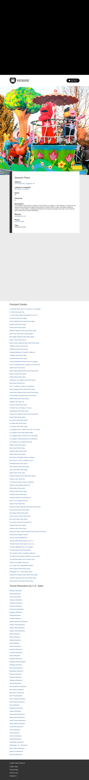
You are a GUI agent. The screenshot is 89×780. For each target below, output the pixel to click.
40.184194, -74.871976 (22, 189)
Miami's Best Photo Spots (17, 454)
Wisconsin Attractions (16, 751)
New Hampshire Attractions (18, 686)
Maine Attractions (15, 655)
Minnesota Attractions (16, 668)
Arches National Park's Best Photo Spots (22, 321)
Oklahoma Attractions (16, 708)
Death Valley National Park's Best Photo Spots (24, 371)
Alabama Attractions (16, 590)
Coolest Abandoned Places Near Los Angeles (24, 361)
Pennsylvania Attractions (17, 714)
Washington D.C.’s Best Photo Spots (21, 572)
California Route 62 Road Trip (19, 346)
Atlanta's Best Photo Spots (18, 324)
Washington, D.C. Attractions (18, 745)
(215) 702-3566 (19, 221)
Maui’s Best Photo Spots (17, 448)
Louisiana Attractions (16, 652)
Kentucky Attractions (16, 649)
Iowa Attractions (14, 643)
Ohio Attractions (14, 705)
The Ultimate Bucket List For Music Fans (22, 559)
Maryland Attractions (16, 658)
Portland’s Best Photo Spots (18, 494)
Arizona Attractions (15, 597)
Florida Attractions (15, 615)
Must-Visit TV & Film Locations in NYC (21, 460)
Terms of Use (14, 773)
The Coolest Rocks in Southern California (22, 553)
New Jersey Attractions (17, 689)
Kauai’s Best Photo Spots (17, 417)
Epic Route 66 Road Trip (17, 383)
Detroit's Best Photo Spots (18, 377)
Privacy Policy (14, 770)
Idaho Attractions (15, 634)
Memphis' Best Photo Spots (18, 451)
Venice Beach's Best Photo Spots (20, 568)
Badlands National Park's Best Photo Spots (23, 330)
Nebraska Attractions (16, 680)
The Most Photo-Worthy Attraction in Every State (25, 556)
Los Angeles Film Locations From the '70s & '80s (25, 429)
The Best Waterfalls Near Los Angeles (21, 547)
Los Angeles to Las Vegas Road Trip (21, 442)
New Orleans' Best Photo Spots (19, 466)
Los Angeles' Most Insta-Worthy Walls (21, 432)
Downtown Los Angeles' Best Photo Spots (23, 380)
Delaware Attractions (16, 612)
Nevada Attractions (15, 683)
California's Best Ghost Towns (19, 349)
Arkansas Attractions (16, 600)
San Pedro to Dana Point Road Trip (20, 522)
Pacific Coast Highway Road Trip (20, 485)
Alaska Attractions (15, 594)
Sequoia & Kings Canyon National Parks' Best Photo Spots (28, 531)
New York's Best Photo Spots (19, 470)
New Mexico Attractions (17, 692)
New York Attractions (16, 696)
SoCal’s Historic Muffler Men (18, 538)
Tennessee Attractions (16, 726)
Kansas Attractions (15, 646)
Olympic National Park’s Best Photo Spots (23, 476)
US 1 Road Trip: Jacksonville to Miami (21, 565)
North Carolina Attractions (18, 699)
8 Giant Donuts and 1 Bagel (18, 318)
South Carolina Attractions (18, 720)
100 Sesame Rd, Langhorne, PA (25, 183)
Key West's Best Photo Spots (19, 420)
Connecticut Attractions (17, 609)
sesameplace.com (20, 216)
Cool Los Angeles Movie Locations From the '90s (25, 364)
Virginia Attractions (15, 739)
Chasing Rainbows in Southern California (22, 352)
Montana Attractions (16, 677)
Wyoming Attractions (16, 754)
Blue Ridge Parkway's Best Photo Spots (22, 337)
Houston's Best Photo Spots (18, 405)
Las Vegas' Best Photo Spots (19, 426)
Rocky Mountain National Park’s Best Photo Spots (25, 507)
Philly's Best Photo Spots (17, 488)
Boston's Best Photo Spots (18, 340)
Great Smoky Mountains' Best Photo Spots (23, 395)
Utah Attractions (14, 733)
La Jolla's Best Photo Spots (18, 423)
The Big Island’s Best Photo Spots (20, 550)
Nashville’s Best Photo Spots (18, 463)
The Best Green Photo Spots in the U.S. (22, 544)
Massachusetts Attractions (18, 662)
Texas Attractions (15, 730)
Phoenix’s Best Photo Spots (18, 491)
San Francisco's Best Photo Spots (20, 516)
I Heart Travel (14, 766)
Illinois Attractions (15, 637)
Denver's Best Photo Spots (18, 374)
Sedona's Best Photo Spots (18, 528)
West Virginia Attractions (17, 748)
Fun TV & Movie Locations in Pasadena (22, 386)
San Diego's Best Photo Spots (19, 513)
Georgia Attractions (15, 618)
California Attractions (16, 603)
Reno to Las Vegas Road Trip (19, 500)
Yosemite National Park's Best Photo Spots (23, 578)
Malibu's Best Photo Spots (18, 445)
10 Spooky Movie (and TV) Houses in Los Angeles (25, 309)
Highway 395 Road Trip (17, 402)
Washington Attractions (17, 742)
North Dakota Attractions (17, 702)
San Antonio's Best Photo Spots (19, 510)
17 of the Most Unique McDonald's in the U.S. (24, 315)
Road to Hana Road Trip (17, 504)
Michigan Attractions (16, 665)
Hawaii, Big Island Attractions (19, 621)
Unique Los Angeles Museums (19, 562)
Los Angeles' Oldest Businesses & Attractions (24, 439)
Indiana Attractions (15, 640)
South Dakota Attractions (17, 723)
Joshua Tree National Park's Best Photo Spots (24, 414)
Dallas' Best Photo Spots (17, 368)
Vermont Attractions (16, 736)
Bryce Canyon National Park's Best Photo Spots (24, 343)
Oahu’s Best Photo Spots (17, 473)
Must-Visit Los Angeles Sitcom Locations (22, 457)
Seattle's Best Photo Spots (18, 525)
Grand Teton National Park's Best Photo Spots (24, 392)
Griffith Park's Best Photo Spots (19, 398)
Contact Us (13, 776)
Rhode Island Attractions (17, 717)
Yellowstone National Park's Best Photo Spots (24, 575)
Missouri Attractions (16, 674)
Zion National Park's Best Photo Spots (21, 581)
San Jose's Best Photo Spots (19, 519)
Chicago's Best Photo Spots (18, 355)
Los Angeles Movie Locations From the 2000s (24, 436)
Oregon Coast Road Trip (17, 479)
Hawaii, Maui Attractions (17, 628)
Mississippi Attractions (16, 671)
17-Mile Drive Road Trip (17, 312)
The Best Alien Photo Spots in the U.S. (22, 541)
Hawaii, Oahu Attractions (17, 631)
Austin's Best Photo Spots (18, 327)
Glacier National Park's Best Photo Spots (22, 389)
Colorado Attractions (16, 606)
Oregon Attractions (15, 711)
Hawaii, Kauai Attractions (17, 624)
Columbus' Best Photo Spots (18, 358)
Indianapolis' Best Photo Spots (19, 411)
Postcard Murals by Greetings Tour (20, 497)
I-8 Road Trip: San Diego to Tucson (20, 408)
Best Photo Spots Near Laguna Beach (21, 334)
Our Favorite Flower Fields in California (22, 482)
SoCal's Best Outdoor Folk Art (19, 534)
